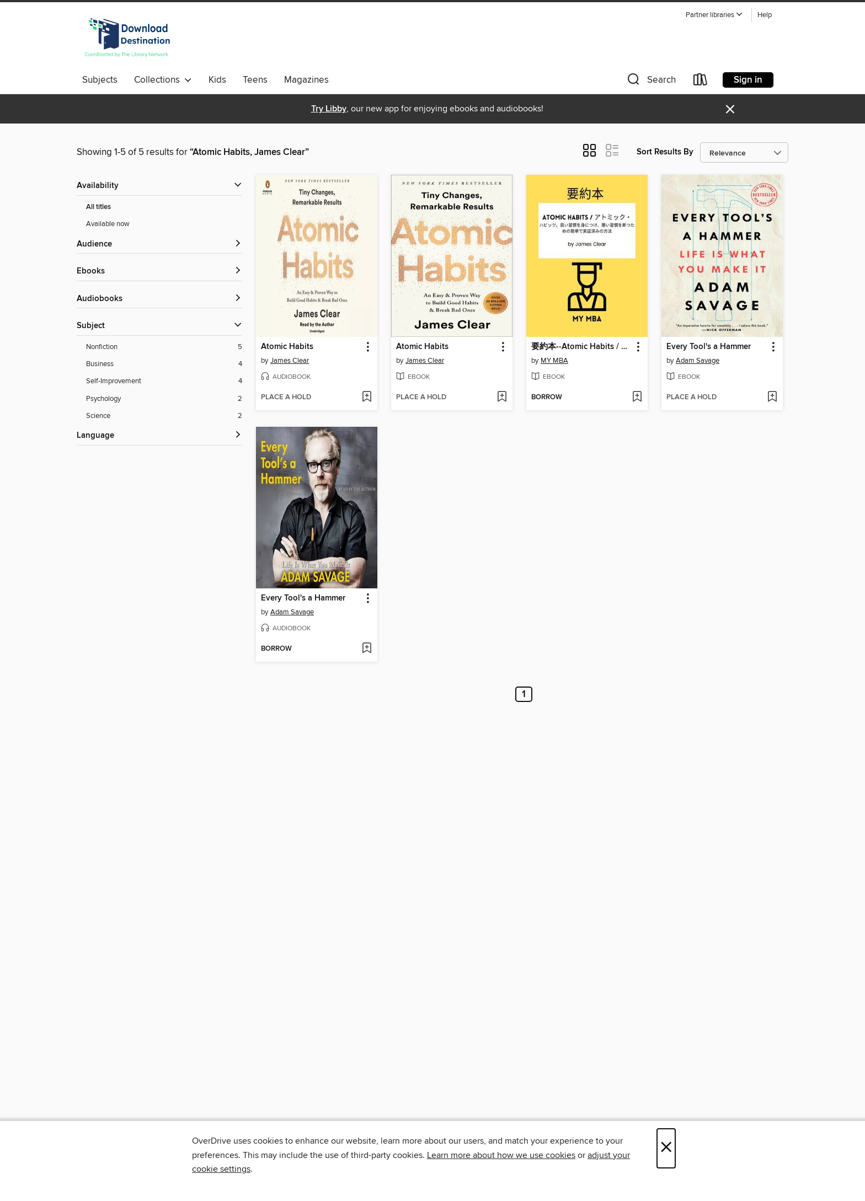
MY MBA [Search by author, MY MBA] (554, 360)
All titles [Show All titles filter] (98, 207)
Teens (255, 80)
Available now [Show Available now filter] (108, 223)
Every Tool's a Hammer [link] (708, 347)
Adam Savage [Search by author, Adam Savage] (697, 360)
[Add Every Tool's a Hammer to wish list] (772, 397)
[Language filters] (159, 436)
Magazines (306, 80)
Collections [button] (163, 80)
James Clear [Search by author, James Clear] (289, 360)
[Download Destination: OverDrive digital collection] (127, 38)
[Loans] (700, 82)
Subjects (100, 80)
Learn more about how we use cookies (501, 1155)
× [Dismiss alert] (730, 109)
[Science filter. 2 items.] (164, 416)
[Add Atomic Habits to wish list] (366, 397)
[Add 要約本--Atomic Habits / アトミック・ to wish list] (637, 397)
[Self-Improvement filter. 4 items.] (164, 381)
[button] (714, 15)
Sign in (748, 80)
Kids (217, 80)
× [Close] (666, 1148)
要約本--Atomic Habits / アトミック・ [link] (581, 347)
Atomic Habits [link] (287, 347)
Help (764, 15)
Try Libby (328, 109)
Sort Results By (665, 152)
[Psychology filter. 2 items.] (164, 399)
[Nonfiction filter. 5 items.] (164, 347)
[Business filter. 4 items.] (164, 364)
